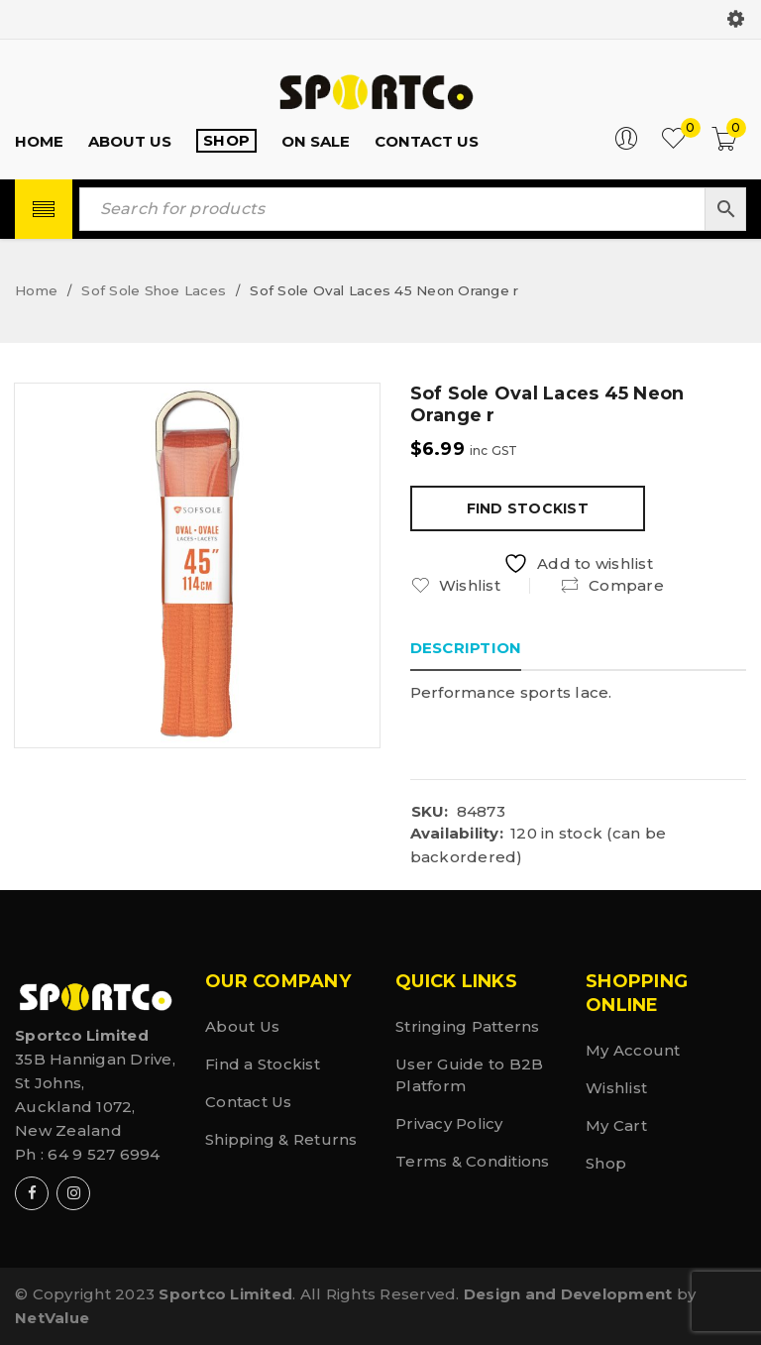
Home (36, 290)
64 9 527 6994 (104, 1154)
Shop (606, 1163)
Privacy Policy (449, 1123)
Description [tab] (466, 647)
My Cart (616, 1125)
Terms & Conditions (472, 1161)
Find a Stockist (262, 1064)
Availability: (456, 833)
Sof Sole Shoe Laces (153, 290)
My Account (633, 1050)
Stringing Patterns (467, 1026)
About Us (242, 1026)
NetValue (52, 1317)
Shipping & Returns (281, 1139)
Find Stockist (528, 508)
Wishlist (616, 1087)
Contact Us (248, 1101)
